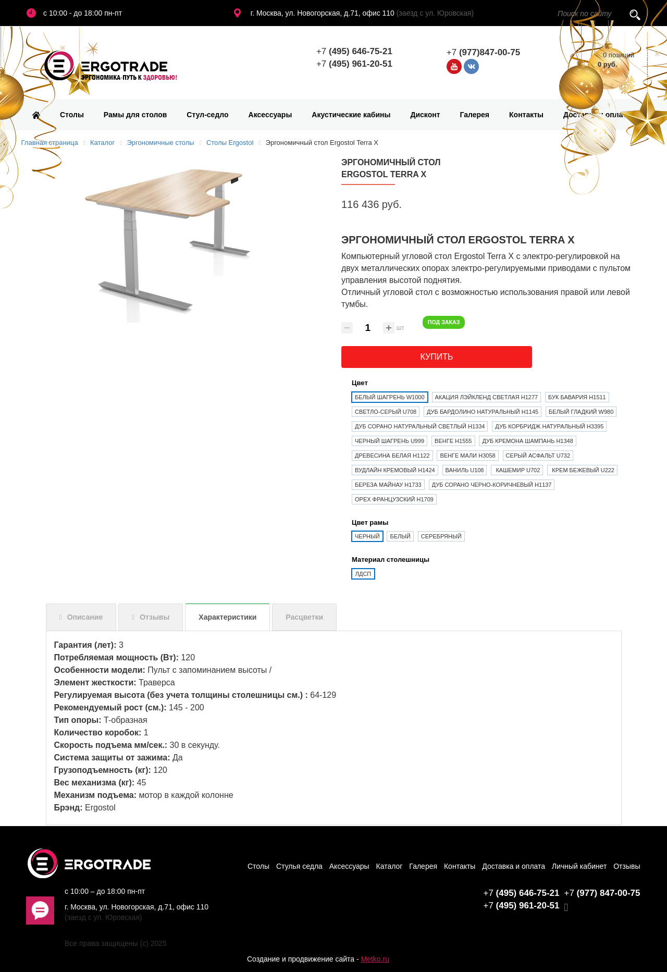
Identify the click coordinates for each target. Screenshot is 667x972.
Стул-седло (207, 114)
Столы (72, 114)
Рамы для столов (135, 114)
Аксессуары (270, 114)
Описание (85, 617)
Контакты (526, 114)
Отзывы (154, 617)
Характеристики (227, 617)
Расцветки (304, 617)
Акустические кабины (351, 114)
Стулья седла (299, 866)
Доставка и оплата (597, 114)
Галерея (475, 114)
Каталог (389, 866)
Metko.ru (375, 959)
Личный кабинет (579, 866)
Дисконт (425, 114)
